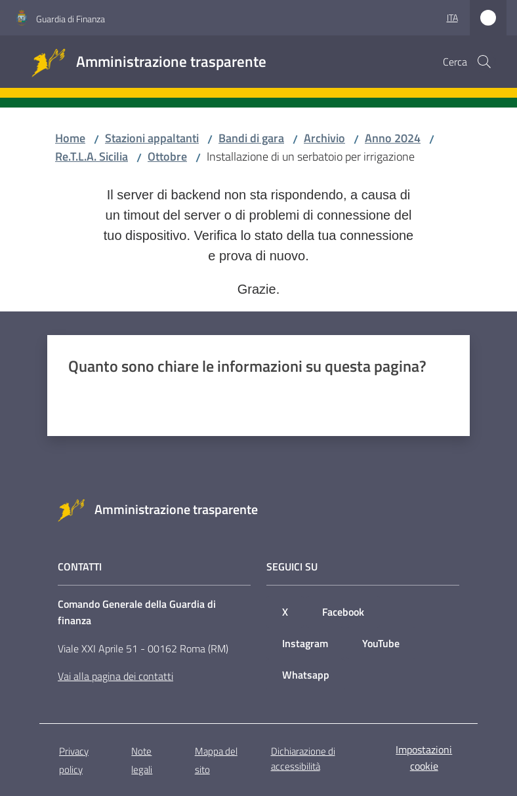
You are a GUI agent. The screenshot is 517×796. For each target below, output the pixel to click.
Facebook (343, 612)
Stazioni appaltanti (152, 138)
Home (70, 138)
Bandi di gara (251, 138)
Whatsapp (305, 675)
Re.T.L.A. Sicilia (91, 156)
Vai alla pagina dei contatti (115, 676)
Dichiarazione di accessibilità (303, 759)
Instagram (305, 643)
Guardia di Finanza (70, 19)
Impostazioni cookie (424, 758)
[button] (484, 61)
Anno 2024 (393, 138)
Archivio (324, 138)
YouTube (381, 643)
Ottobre (167, 156)
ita (452, 17)
